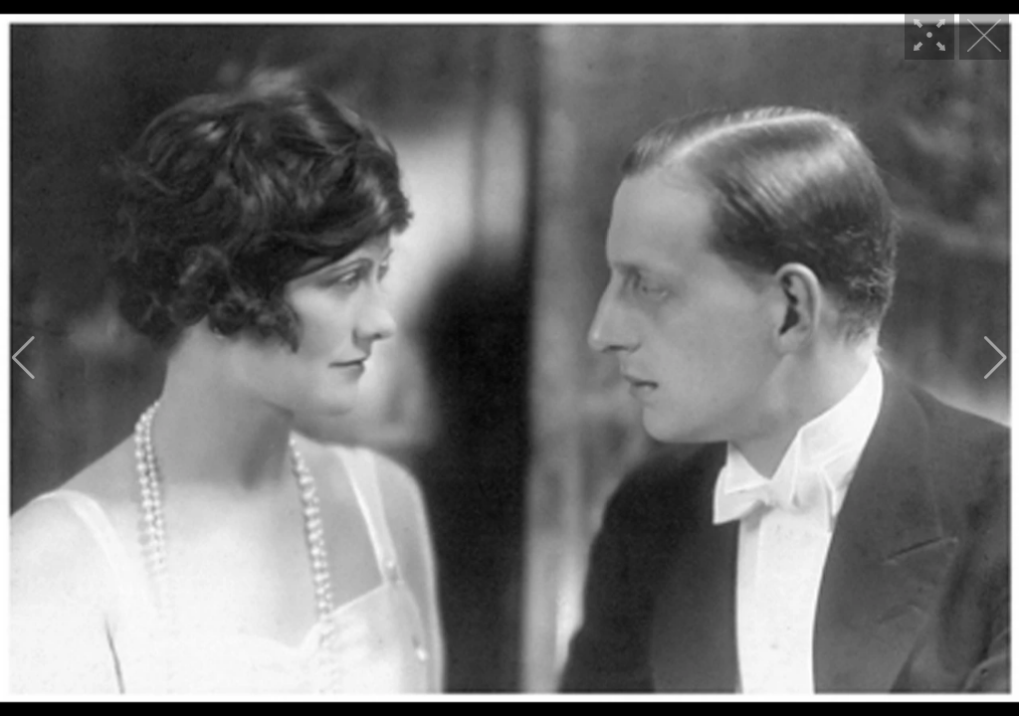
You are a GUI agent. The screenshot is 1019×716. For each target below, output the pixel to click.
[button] (23, 358)
